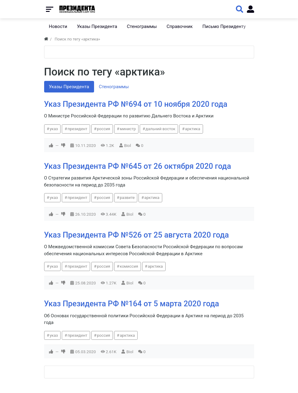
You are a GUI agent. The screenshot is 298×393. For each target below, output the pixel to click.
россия (103, 129)
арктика (192, 129)
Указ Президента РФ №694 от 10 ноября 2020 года (135, 104)
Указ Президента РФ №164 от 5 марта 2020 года (131, 303)
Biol (127, 145)
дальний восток (160, 129)
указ (54, 129)
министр (128, 129)
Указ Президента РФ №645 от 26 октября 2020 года (137, 166)
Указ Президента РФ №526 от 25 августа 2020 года (136, 235)
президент (77, 129)
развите (127, 197)
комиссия (129, 266)
